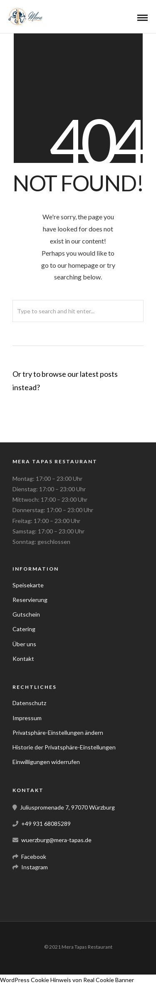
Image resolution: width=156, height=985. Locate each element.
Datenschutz (29, 702)
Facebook (33, 856)
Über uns (24, 643)
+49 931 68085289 (46, 823)
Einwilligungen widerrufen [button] (46, 761)
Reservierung (29, 599)
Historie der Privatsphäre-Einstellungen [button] (64, 747)
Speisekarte (28, 585)
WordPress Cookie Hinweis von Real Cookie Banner (67, 979)
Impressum (27, 717)
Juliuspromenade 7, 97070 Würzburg (67, 807)
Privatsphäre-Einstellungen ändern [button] (57, 732)
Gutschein (26, 614)
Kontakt (23, 658)
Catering (23, 628)
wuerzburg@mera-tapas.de (56, 839)
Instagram (34, 867)
